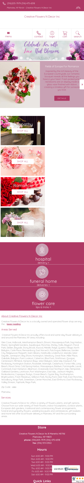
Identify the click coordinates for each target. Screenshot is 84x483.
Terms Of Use (10, 481)
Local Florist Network (44, 481)
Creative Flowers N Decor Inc (42, 16)
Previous (2, 84)
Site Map (61, 481)
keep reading (14, 263)
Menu (8, 36)
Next (82, 84)
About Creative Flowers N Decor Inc (21, 254)
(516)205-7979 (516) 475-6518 (21, 3)
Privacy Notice (25, 481)
